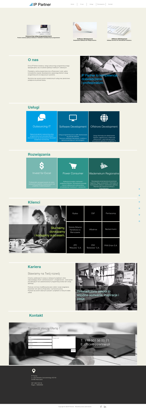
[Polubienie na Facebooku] (32, 407)
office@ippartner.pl (97, 344)
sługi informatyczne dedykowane (104, 135)
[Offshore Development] (104, 126)
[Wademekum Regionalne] (104, 173)
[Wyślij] (73, 350)
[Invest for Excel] (41, 173)
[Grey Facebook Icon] (100, 406)
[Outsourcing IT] (41, 126)
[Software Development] (72, 126)
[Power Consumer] (73, 173)
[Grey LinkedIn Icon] (104, 406)
